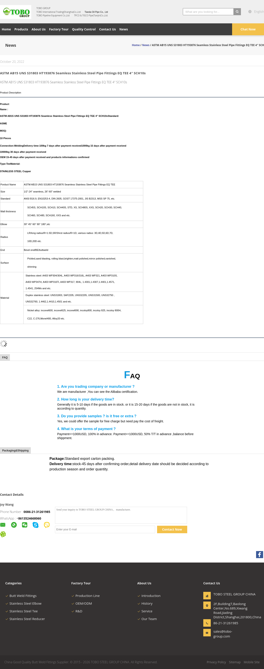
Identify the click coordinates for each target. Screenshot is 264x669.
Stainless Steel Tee (21, 611)
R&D (76, 611)
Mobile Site (252, 662)
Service (144, 611)
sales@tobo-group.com (222, 633)
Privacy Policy (216, 662)
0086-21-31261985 (37, 512)
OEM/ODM (81, 603)
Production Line (85, 595)
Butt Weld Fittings (21, 595)
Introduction (149, 595)
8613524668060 (29, 518)
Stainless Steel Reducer (25, 619)
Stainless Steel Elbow (23, 603)
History (144, 603)
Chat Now (247, 29)
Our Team (147, 619)
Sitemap (235, 662)
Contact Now (172, 529)
